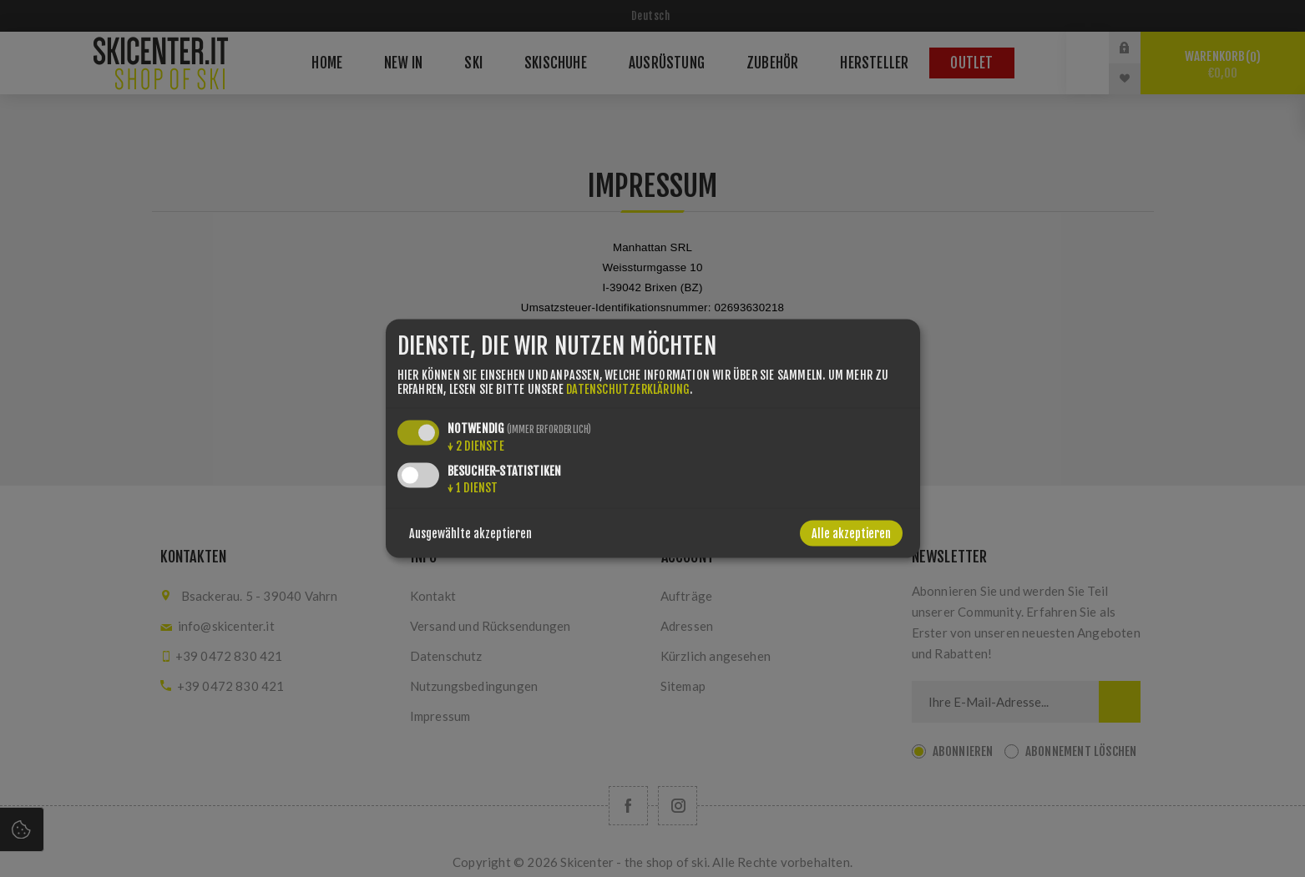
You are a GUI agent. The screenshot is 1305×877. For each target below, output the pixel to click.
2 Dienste (476, 446)
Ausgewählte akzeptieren (470, 534)
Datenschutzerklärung (628, 389)
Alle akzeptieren (851, 534)
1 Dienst (473, 488)
